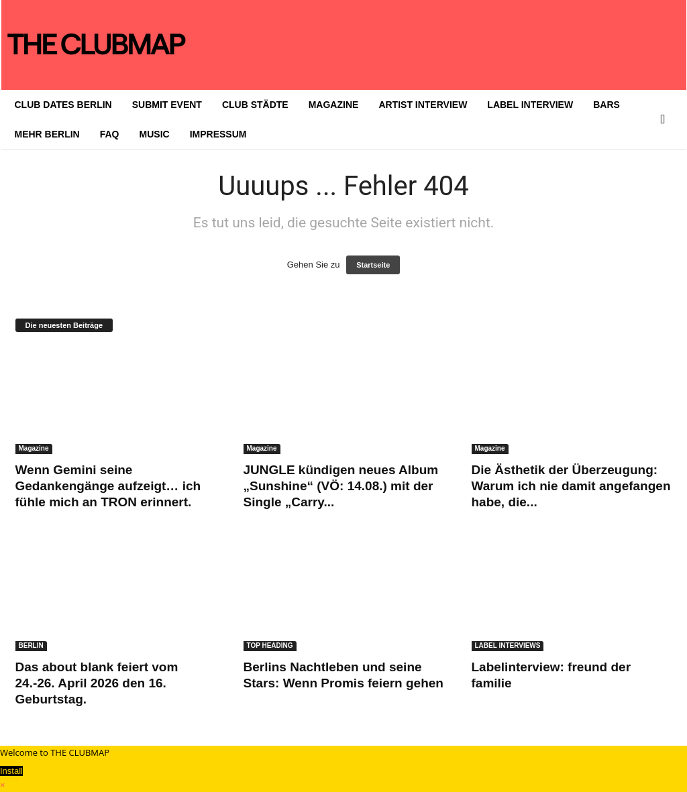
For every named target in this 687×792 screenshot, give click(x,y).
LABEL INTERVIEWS (508, 645)
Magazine (34, 448)
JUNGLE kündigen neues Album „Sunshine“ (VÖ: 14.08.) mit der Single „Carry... (341, 486)
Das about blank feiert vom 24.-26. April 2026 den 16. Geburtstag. (96, 683)
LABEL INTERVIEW (530, 104)
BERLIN (31, 645)
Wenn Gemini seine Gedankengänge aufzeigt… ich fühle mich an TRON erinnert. (108, 486)
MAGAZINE (334, 104)
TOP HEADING (270, 645)
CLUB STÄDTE (255, 104)
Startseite (373, 265)
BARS (606, 104)
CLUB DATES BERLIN (63, 104)
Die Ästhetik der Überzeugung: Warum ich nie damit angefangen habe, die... (571, 486)
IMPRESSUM (218, 134)
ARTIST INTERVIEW (422, 104)
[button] (666, 119)
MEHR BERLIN (47, 134)
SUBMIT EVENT (167, 104)
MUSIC (155, 134)
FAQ (109, 134)
